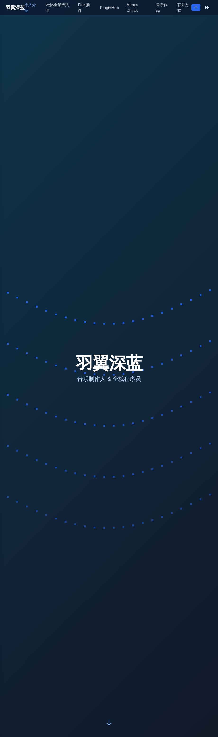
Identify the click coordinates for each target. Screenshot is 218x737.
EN (207, 7)
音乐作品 (162, 7)
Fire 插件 (84, 7)
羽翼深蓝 (15, 7)
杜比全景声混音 (57, 7)
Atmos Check (132, 7)
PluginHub (109, 7)
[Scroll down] (109, 722)
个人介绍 (30, 7)
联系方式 (183, 7)
